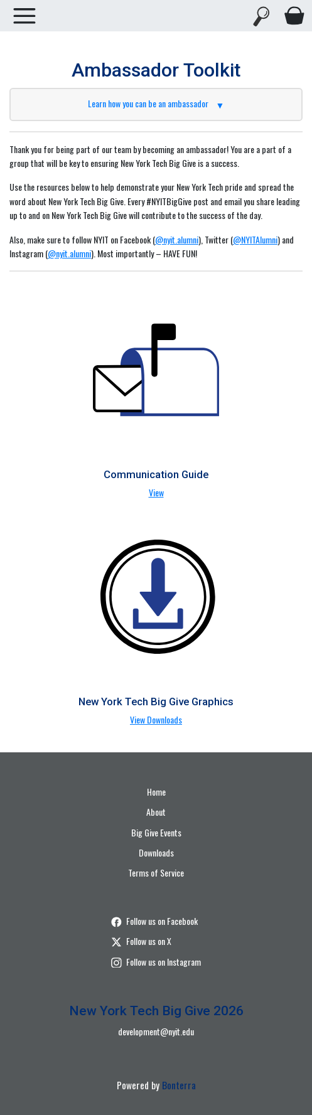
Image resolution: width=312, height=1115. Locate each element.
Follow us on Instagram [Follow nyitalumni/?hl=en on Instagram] (156, 961)
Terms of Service (156, 872)
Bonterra (179, 1085)
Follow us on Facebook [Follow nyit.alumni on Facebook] (154, 920)
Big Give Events (156, 832)
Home (156, 791)
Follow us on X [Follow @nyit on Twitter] (141, 940)
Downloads (156, 852)
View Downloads (156, 719)
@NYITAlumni (255, 239)
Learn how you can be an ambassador (156, 103)
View (156, 492)
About (156, 811)
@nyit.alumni (176, 239)
